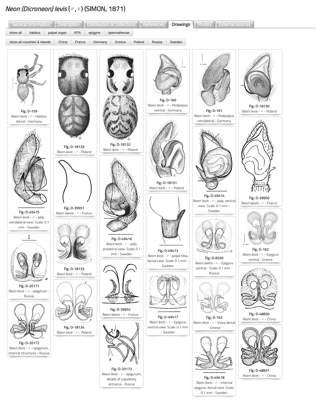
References (153, 24)
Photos (204, 24)
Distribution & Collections (111, 24)
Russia (157, 42)
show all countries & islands (30, 42)
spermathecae (118, 33)
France (80, 42)
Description (68, 24)
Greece (120, 42)
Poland (139, 42)
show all (16, 33)
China (63, 42)
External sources (234, 24)
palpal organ (57, 33)
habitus (34, 33)
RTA (77, 33)
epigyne (94, 33)
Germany (100, 42)
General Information (31, 24)
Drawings (181, 24)
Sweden (176, 42)
